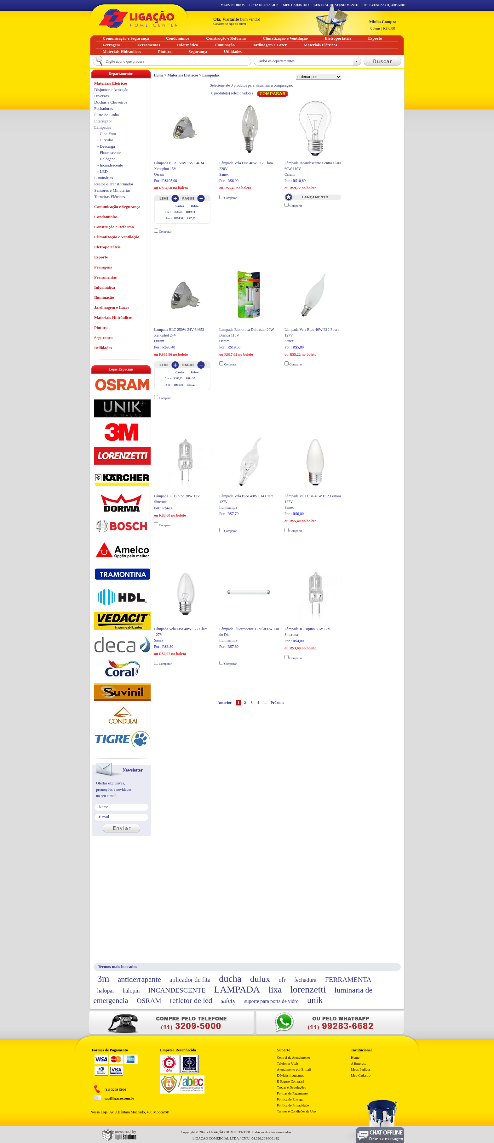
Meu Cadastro (296, 5)
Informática (104, 287)
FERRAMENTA (348, 979)
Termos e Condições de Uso (296, 1111)
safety (228, 1000)
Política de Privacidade (293, 1105)
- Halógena (106, 158)
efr (282, 979)
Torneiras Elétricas (109, 196)
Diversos (101, 95)
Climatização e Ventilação (116, 237)
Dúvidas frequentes (290, 1075)
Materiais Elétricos (183, 75)
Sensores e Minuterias (112, 190)
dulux (260, 979)
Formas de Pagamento (292, 1093)
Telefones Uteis (288, 1063)
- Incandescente (110, 165)
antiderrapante (139, 979)
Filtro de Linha (106, 114)
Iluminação (104, 297)
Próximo (277, 702)
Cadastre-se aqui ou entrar (229, 23)
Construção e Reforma (114, 226)
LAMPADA (237, 989)
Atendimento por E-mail (294, 1069)
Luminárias (103, 177)
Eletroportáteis (107, 247)
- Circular (105, 140)
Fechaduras (103, 108)
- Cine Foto (106, 133)
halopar (105, 990)
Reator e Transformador (113, 184)
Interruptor (103, 121)
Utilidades (103, 347)
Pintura (101, 327)
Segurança (103, 337)
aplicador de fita (189, 979)
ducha (230, 978)
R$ (382, 25)
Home (159, 75)
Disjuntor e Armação (111, 89)
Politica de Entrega (290, 1099)
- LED (102, 171)
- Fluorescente (109, 152)
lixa (275, 989)
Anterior (224, 702)
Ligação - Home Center (138, 18)
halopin (131, 990)
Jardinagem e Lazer (111, 307)
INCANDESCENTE (176, 990)
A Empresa (358, 1063)
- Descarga (106, 146)
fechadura (305, 980)
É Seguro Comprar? (290, 1081)
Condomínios (106, 216)
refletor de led (191, 1000)
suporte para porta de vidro (271, 1001)
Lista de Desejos (263, 5)
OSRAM (149, 1000)
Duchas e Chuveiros (110, 102)
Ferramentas (105, 277)
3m (103, 978)
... (265, 702)
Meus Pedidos (232, 5)
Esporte (101, 257)
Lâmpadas (210, 75)
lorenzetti (308, 989)
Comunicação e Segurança (117, 206)
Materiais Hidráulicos (113, 317)
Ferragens (103, 267)
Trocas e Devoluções (291, 1087)
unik (315, 1000)
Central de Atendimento (293, 1057)
